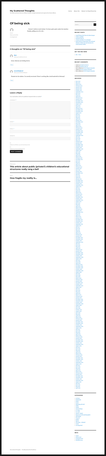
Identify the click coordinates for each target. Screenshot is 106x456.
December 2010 (79, 237)
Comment (13, 100)
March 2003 (78, 353)
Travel (77, 424)
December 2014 (79, 180)
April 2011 (78, 231)
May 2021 (78, 117)
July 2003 (78, 347)
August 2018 (78, 150)
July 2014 (78, 188)
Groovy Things (79, 408)
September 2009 (79, 257)
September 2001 (79, 380)
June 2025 (78, 81)
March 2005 (78, 317)
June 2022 (78, 105)
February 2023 (79, 98)
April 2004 (78, 334)
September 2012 (79, 212)
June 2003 (78, 349)
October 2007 (79, 284)
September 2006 (79, 303)
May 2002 (78, 368)
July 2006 (78, 306)
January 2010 (79, 251)
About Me (77, 11)
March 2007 (78, 294)
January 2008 (79, 281)
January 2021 (79, 120)
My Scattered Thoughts (22, 11)
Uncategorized (13, 37)
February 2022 (79, 108)
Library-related (79, 413)
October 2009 (79, 255)
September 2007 (79, 285)
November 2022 (79, 102)
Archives (78, 398)
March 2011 (78, 233)
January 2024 (79, 88)
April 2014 (78, 191)
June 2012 (78, 213)
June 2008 (78, 275)
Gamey (77, 407)
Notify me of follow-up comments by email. (20, 144)
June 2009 (78, 261)
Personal (78, 417)
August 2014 (78, 186)
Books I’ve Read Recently (89, 11)
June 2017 (78, 161)
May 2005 (78, 314)
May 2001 (78, 386)
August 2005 (78, 311)
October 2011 (79, 222)
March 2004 (78, 335)
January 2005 (79, 320)
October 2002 (79, 361)
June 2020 (78, 123)
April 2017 (78, 164)
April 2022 (78, 107)
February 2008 (79, 279)
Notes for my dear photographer (83, 414)
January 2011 (78, 236)
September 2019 (79, 135)
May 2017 (78, 162)
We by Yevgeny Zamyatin (89, 68)
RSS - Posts (78, 54)
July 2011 (78, 227)
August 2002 (78, 364)
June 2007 (78, 290)
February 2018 (79, 158)
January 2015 (79, 179)
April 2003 (78, 352)
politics (77, 419)
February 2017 (79, 167)
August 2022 (78, 104)
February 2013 (79, 209)
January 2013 (79, 210)
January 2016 (79, 171)
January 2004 (79, 338)
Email (12, 128)
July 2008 (78, 273)
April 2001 (78, 388)
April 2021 (78, 119)
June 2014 (78, 189)
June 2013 (78, 203)
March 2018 (78, 156)
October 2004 (79, 324)
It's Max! (78, 410)
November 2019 (79, 132)
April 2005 (78, 315)
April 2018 (78, 155)
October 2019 (79, 134)
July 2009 (78, 260)
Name (12, 121)
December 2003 (79, 340)
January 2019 (79, 143)
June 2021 (78, 116)
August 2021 (78, 113)
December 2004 (79, 321)
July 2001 (78, 383)
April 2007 (78, 293)
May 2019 (78, 140)
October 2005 (79, 309)
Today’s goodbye (80, 37)
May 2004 (78, 332)
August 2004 (78, 328)
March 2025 (78, 84)
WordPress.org (79, 440)
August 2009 (79, 258)
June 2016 (78, 170)
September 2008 (79, 270)
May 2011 (78, 230)
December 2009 (79, 252)
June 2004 (78, 331)
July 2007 (78, 288)
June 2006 (78, 308)
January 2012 (79, 218)
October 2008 (79, 269)
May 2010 (78, 246)
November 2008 (79, 267)
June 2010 (78, 245)
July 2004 (78, 329)
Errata (77, 402)
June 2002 (78, 367)
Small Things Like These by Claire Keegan (85, 35)
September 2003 (79, 344)
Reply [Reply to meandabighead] (11, 80)
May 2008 (78, 276)
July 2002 (78, 365)
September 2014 (79, 185)
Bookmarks (78, 399)
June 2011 (78, 228)
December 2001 (79, 376)
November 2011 (79, 221)
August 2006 (79, 305)
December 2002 (79, 358)
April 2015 (78, 177)
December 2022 (79, 101)
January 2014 (79, 195)
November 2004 (79, 323)
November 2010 (79, 239)
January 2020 (79, 129)
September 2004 (79, 326)
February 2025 (79, 85)
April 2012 (78, 215)
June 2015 (78, 176)
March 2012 (78, 216)
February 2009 (79, 264)
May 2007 (78, 291)
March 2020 (78, 126)
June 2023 (78, 93)
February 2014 (79, 194)
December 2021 (79, 110)
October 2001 (79, 379)
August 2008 (78, 272)
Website (12, 135)
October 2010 (79, 240)
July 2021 (78, 114)
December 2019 (79, 131)
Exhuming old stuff (80, 404)
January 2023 (79, 99)
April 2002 (78, 370)
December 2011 (79, 219)
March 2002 (78, 371)
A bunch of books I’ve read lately (83, 40)
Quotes (77, 420)
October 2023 (79, 90)
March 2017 (78, 165)
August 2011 (78, 225)
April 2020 (78, 125)
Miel (15, 55)
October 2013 (79, 198)
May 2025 (78, 82)
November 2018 (79, 146)
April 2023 (78, 96)
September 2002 (79, 362)
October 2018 (79, 147)
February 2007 (79, 296)
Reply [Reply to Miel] (11, 64)
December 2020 (79, 122)
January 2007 (79, 297)
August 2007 (78, 287)
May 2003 (78, 350)
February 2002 (79, 373)
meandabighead (18, 71)
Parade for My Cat (80, 38)
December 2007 (79, 282)
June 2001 (78, 385)
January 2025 (79, 87)
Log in (77, 435)
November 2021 (79, 111)
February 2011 (79, 234)
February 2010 (79, 249)
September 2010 (79, 242)
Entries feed (78, 437)
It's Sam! (78, 411)
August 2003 (78, 346)
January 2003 (79, 356)
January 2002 (79, 374)
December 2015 (79, 173)
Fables (77, 405)
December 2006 (79, 299)
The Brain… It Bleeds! (81, 422)
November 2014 (79, 182)
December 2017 (79, 159)
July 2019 (78, 137)
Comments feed (79, 438)
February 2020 (79, 128)
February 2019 (79, 141)
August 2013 (78, 201)
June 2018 (78, 152)
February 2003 (79, 355)
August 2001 (78, 382)
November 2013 (79, 197)
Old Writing (78, 416)
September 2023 (79, 91)
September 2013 (79, 200)
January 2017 (79, 168)
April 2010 (78, 248)
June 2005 (78, 312)
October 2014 (79, 183)
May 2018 (78, 153)
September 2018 (79, 149)
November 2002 (79, 359)
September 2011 (79, 224)
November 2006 (79, 300)
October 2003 (79, 343)
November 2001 (79, 377)
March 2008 (78, 278)
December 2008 (79, 266)
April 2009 (78, 263)
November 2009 (79, 254)
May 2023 (78, 94)
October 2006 (79, 302)
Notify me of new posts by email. (17, 148)
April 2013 (78, 206)
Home (70, 11)
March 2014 (78, 192)
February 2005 (79, 318)
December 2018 (79, 144)
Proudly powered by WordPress (29, 449)
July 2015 (78, 174)
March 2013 (78, 207)
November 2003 (79, 341)
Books (77, 401)
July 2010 (78, 243)
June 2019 (78, 138)
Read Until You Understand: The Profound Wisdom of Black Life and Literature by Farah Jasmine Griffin (85, 43)
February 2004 (79, 337)
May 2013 (78, 204)
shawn (11, 33)
